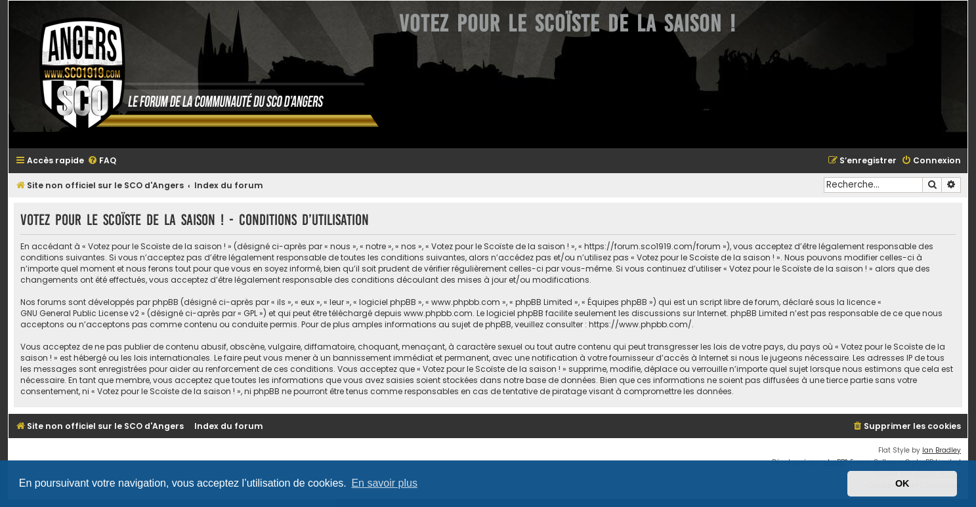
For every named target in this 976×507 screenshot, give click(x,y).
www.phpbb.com (438, 313)
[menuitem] (101, 161)
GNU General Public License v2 (79, 313)
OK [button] (902, 483)
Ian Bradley (941, 450)
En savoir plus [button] (384, 483)
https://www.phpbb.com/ (640, 324)
